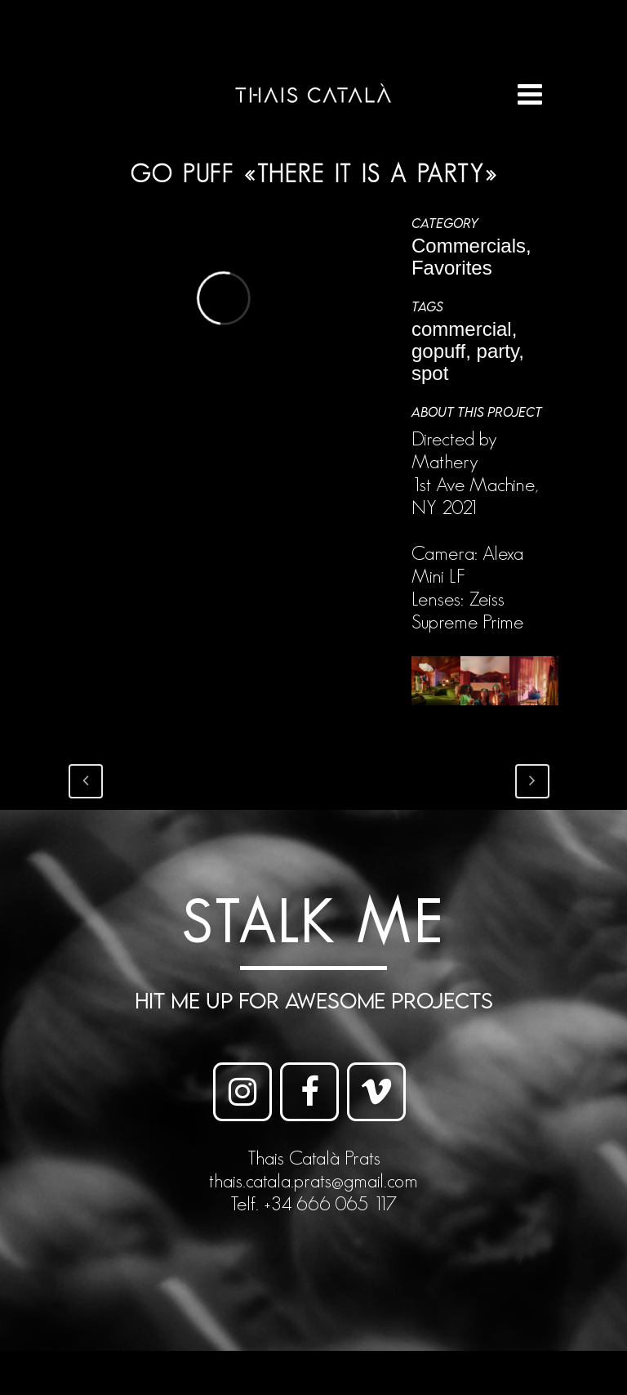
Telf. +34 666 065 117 (313, 1203)
